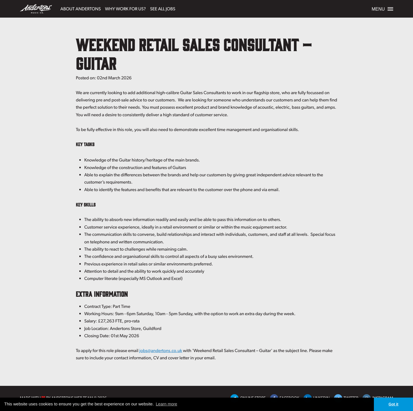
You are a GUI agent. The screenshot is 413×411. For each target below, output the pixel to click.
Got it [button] (393, 404)
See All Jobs (162, 8)
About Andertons (80, 8)
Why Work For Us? (125, 8)
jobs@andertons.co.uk (160, 350)
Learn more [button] (166, 404)
